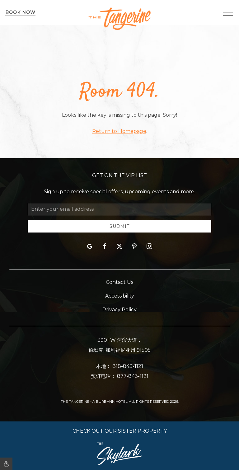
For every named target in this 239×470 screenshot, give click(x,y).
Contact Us (119, 282)
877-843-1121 (132, 376)
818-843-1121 (127, 366)
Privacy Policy (119, 310)
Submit (119, 226)
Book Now (20, 12)
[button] (228, 12)
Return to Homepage (119, 131)
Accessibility (119, 296)
